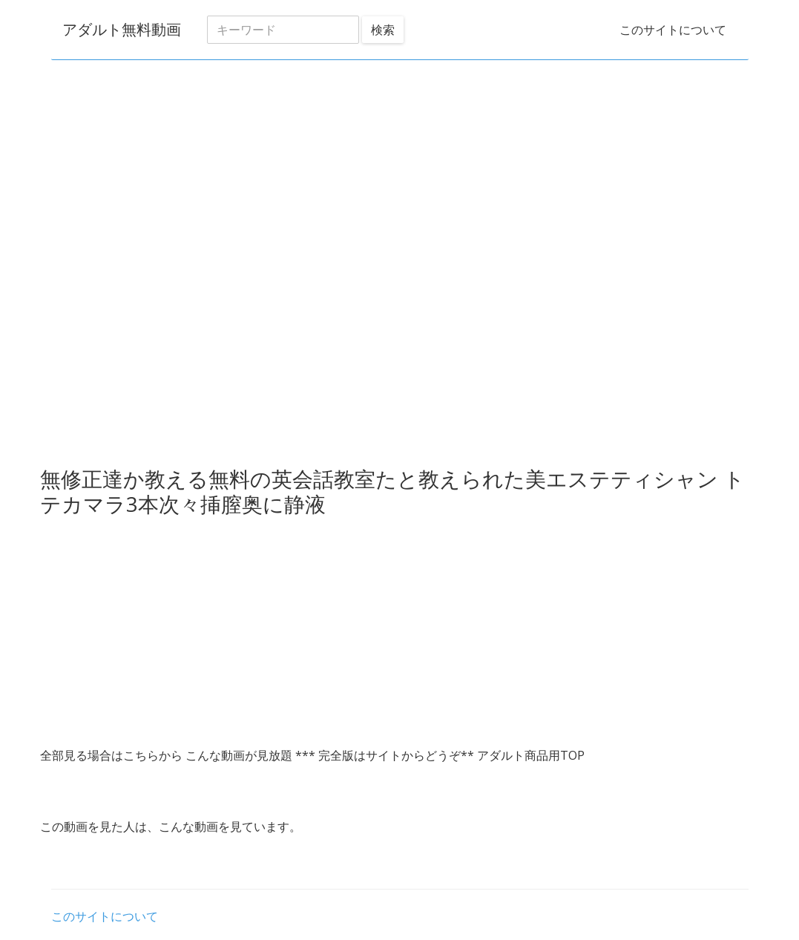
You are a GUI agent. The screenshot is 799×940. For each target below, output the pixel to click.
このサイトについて (672, 30)
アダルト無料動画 (121, 29)
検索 (383, 30)
